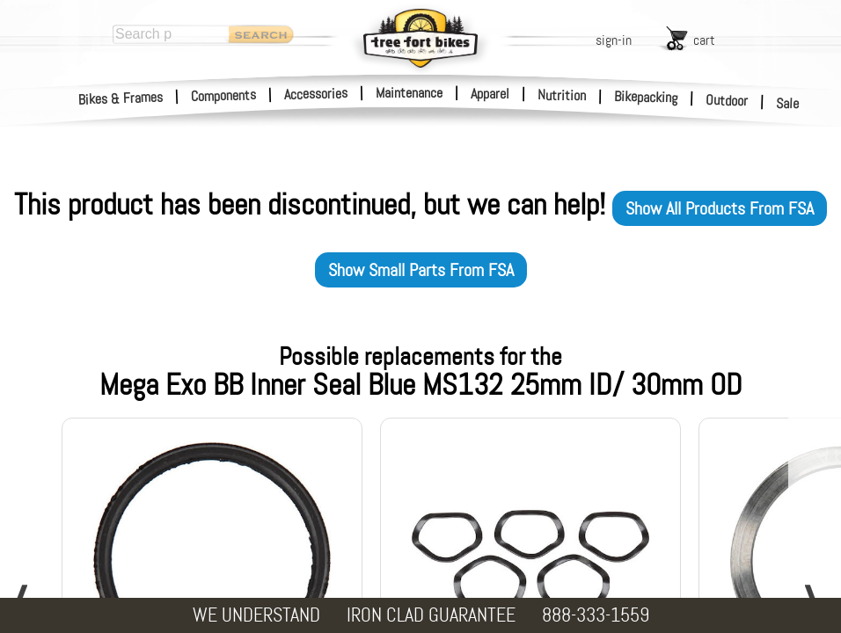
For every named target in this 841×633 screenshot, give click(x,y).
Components (224, 95)
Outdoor (727, 100)
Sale (788, 103)
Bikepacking (646, 97)
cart (704, 40)
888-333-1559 (595, 615)
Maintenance (409, 93)
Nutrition (562, 95)
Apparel (490, 93)
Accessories (315, 94)
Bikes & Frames (121, 98)
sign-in (614, 40)
